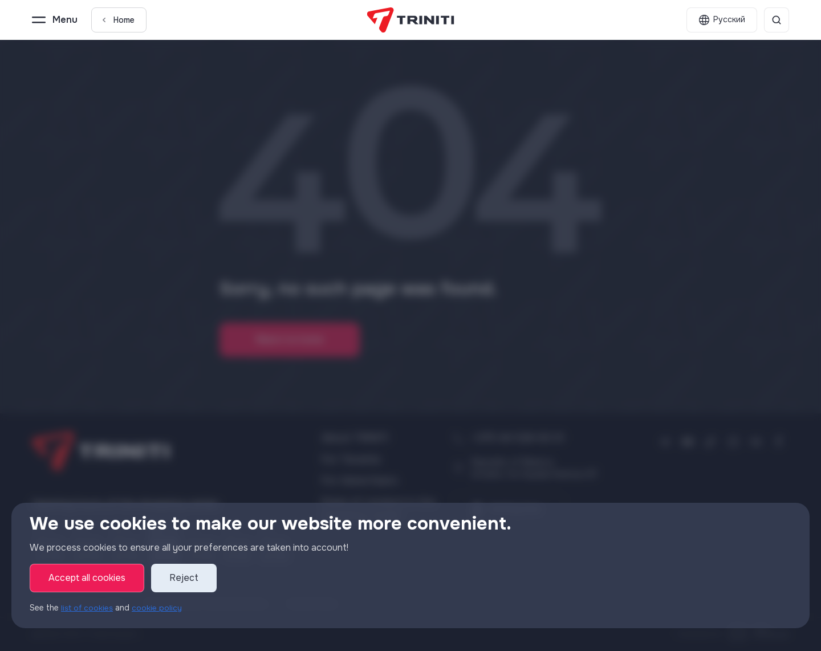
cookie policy (159, 608)
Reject (183, 578)
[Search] (776, 19)
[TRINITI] (410, 19)
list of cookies (88, 608)
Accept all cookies (86, 578)
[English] (721, 19)
